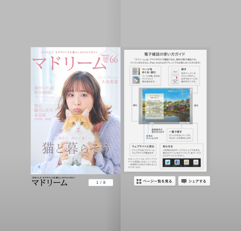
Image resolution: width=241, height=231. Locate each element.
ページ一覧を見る (155, 181)
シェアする (194, 181)
